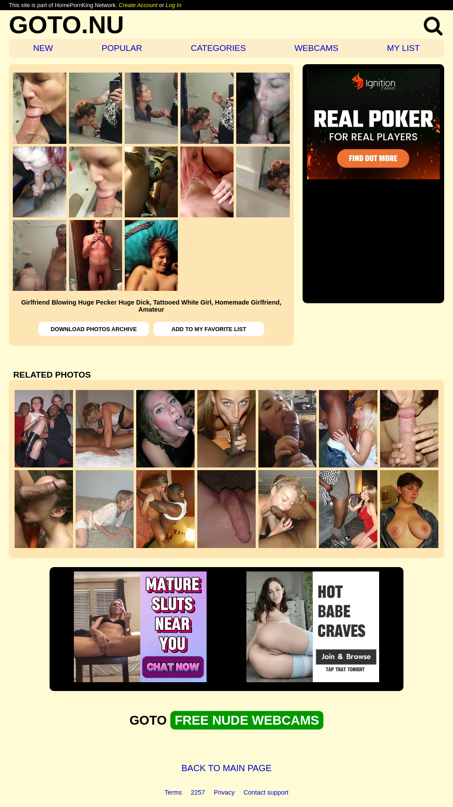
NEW (43, 48)
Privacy (224, 792)
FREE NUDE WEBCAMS (247, 720)
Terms (173, 792)
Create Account (138, 5)
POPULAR (122, 48)
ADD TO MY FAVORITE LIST (208, 329)
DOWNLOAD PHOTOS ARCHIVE (94, 329)
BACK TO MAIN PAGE (226, 768)
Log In (173, 5)
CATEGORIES (218, 48)
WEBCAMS (316, 48)
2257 (198, 792)
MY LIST (403, 48)
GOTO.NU (66, 25)
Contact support (265, 792)
